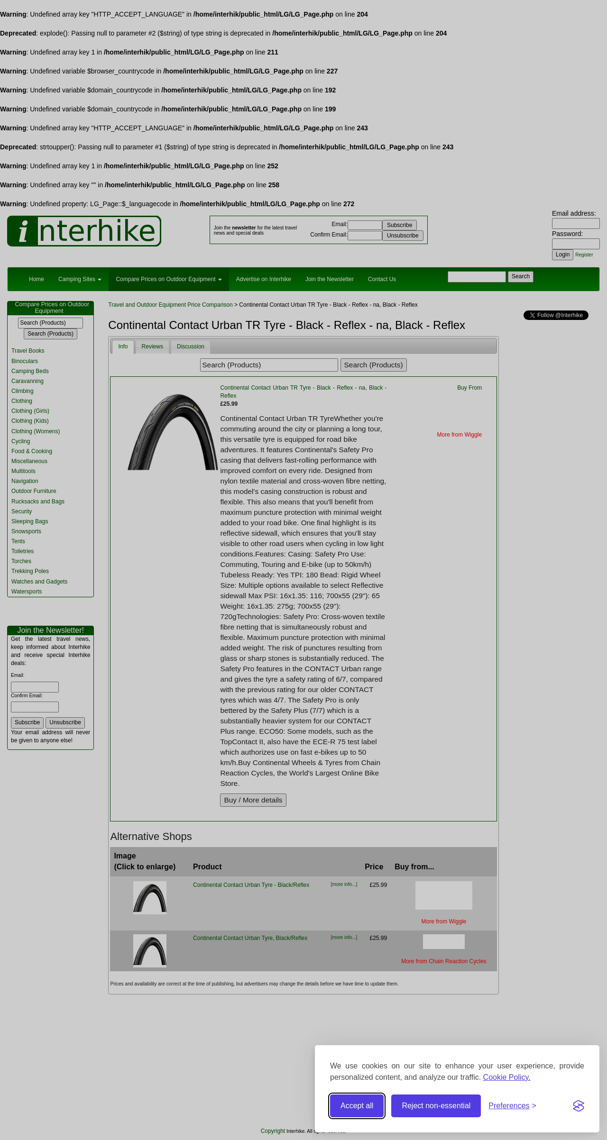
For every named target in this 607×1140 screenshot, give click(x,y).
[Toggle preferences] (512, 1106)
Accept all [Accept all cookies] (356, 1106)
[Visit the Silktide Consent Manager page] (578, 1106)
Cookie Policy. (507, 1077)
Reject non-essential (436, 1106)
